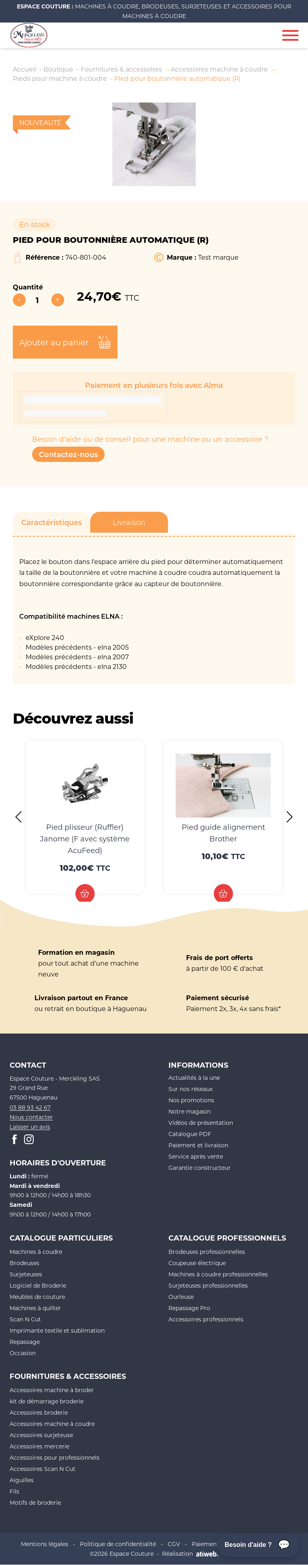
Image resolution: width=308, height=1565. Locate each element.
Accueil (24, 69)
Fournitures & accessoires (122, 69)
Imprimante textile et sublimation (57, 1330)
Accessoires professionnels (205, 1319)
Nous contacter (31, 1117)
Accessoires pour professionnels (54, 1457)
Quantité (28, 287)
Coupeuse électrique (197, 1263)
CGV (174, 1544)
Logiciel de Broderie (38, 1285)
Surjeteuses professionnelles (208, 1285)
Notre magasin (189, 1111)
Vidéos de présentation (200, 1122)
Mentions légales (44, 1544)
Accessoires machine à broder (52, 1390)
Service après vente (195, 1156)
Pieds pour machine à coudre (60, 78)
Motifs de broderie (35, 1502)
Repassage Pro (189, 1308)
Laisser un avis (30, 1126)
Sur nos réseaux (190, 1089)
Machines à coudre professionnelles (218, 1274)
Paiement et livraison (198, 1145)
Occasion (23, 1353)
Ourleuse (181, 1296)
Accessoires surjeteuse (41, 1435)
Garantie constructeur (199, 1167)
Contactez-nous (68, 454)
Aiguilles (22, 1480)
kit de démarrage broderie (46, 1401)
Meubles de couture (37, 1296)
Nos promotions (191, 1100)
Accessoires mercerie (39, 1446)
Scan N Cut (25, 1319)
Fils (14, 1491)
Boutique (58, 69)
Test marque (218, 257)
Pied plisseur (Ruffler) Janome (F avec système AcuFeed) (85, 838)
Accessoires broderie (39, 1412)
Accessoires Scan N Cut (42, 1469)
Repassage (25, 1342)
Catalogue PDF (189, 1134)
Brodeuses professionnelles (206, 1251)
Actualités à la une (194, 1077)
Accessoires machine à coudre (220, 69)
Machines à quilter (35, 1308)
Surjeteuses (26, 1274)
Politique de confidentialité (118, 1544)
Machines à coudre (36, 1251)
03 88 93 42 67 (30, 1107)
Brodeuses (24, 1263)
